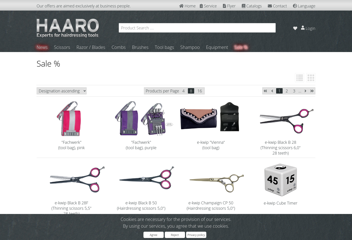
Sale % (240, 47)
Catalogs (252, 6)
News (42, 47)
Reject (175, 235)
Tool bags (164, 47)
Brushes (140, 47)
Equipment (217, 47)
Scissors (62, 47)
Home (187, 6)
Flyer (229, 6)
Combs (119, 47)
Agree (153, 235)
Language (304, 6)
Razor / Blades (91, 47)
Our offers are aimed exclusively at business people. (84, 6)
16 (199, 91)
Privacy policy (196, 235)
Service (208, 6)
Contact (277, 6)
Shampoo (190, 47)
